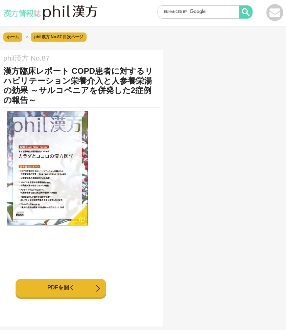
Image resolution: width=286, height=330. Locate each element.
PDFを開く (60, 287)
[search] (200, 11)
